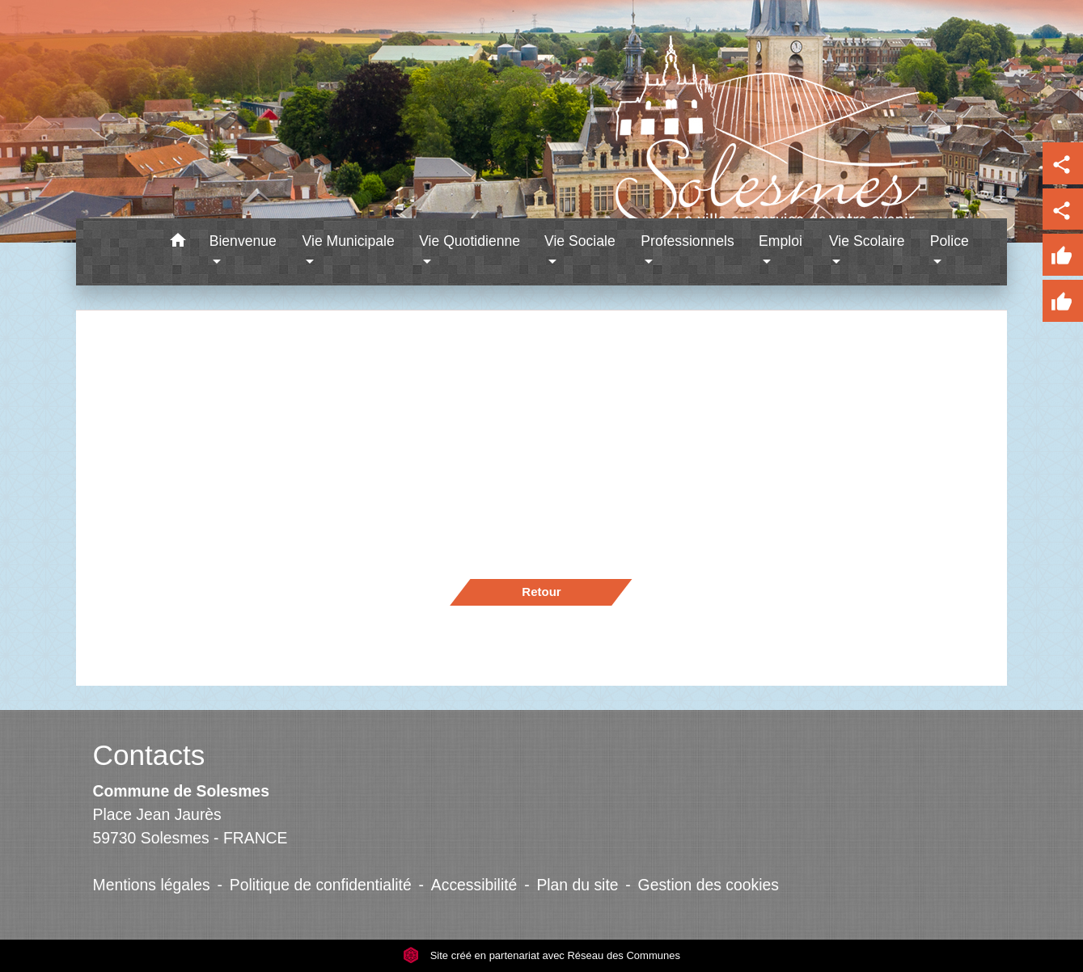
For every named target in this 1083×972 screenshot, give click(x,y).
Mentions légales (151, 885)
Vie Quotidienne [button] (469, 241)
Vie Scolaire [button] (867, 241)
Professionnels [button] (687, 241)
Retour (541, 591)
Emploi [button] (780, 241)
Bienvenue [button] (243, 241)
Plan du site (577, 885)
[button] (178, 243)
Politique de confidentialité (321, 885)
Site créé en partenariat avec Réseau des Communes (541, 955)
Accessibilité (474, 885)
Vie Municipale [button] (348, 241)
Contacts (149, 755)
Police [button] (949, 241)
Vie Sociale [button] (580, 241)
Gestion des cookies (708, 885)
